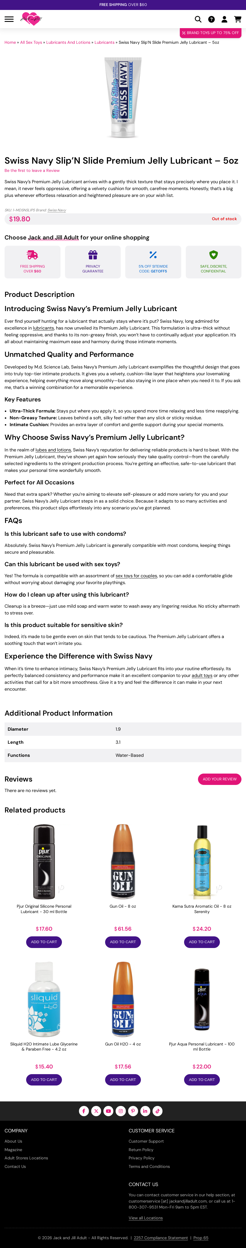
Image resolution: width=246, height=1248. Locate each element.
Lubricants (104, 42)
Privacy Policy (142, 1158)
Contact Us (15, 1166)
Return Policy (141, 1149)
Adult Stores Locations (26, 1158)
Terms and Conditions (149, 1166)
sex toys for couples (136, 576)
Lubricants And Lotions (68, 42)
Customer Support (146, 1141)
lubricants (43, 328)
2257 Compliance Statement (161, 1237)
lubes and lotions (53, 450)
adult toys (202, 675)
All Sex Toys (31, 42)
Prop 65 (201, 1237)
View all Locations (146, 1217)
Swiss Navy (56, 210)
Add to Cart (44, 942)
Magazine (13, 1149)
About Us (13, 1141)
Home (10, 42)
